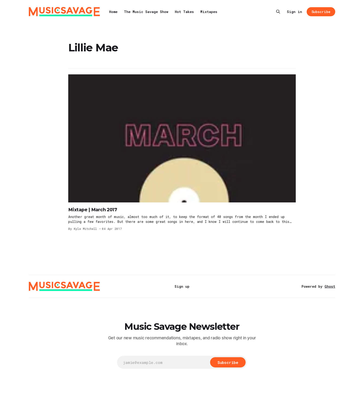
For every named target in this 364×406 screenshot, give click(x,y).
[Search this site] (278, 11)
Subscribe (321, 11)
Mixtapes (208, 11)
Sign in (294, 11)
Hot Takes (184, 11)
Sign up (182, 286)
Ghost (330, 286)
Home (113, 11)
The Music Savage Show (146, 11)
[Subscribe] (228, 362)
